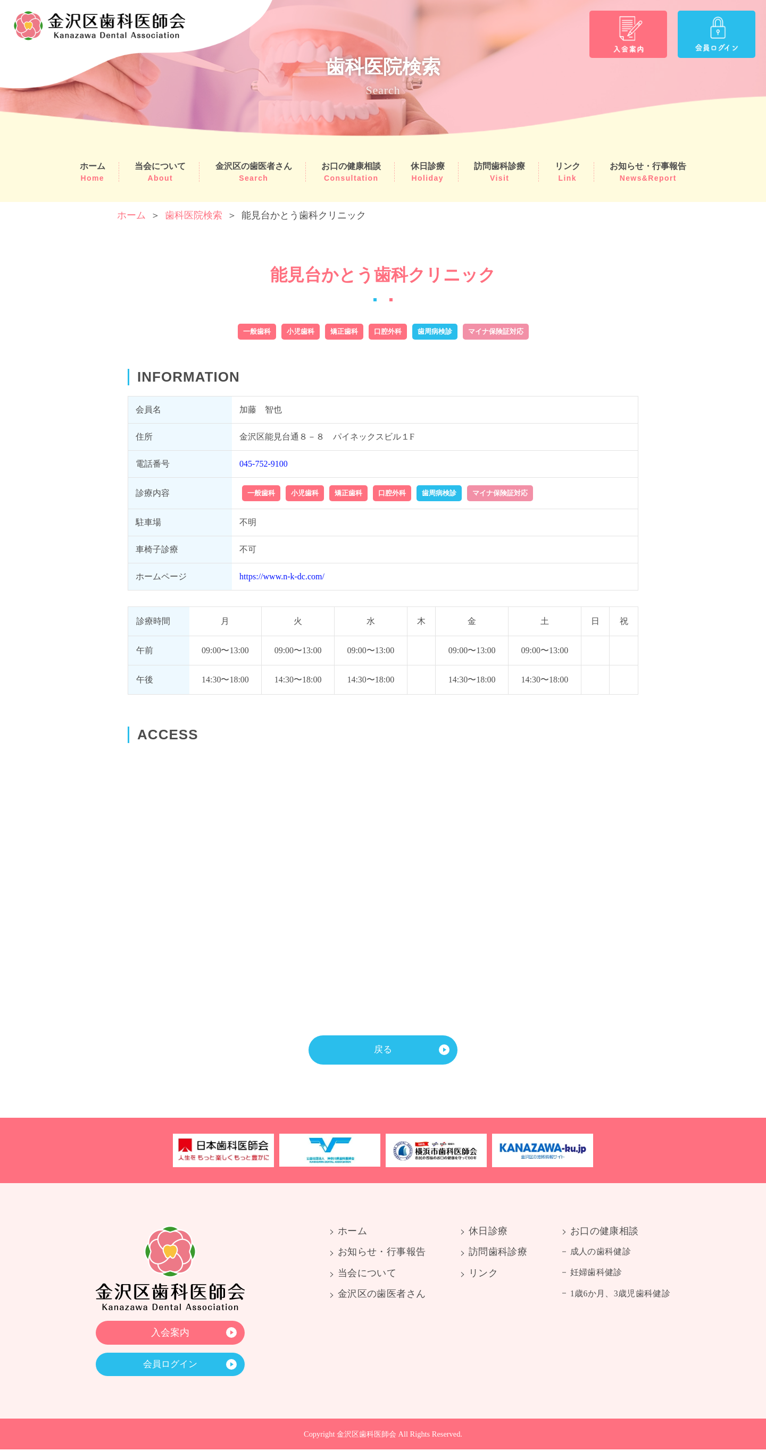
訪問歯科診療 (499, 172)
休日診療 (428, 172)
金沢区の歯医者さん (253, 172)
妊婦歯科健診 (596, 1273)
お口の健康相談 (351, 172)
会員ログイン (170, 1365)
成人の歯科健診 (600, 1252)
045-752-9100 (263, 463)
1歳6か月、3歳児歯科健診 (620, 1293)
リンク (567, 172)
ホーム (92, 172)
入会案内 (170, 1333)
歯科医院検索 (193, 215)
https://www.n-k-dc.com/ (281, 576)
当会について (160, 172)
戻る (383, 1049)
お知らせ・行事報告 (648, 172)
